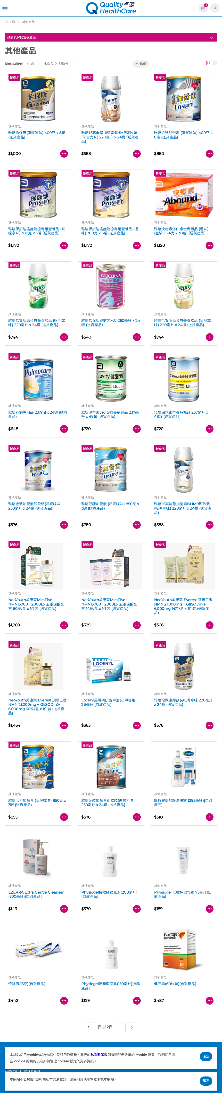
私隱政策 (97, 1055)
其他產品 (28, 22)
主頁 (10, 22)
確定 (206, 1056)
